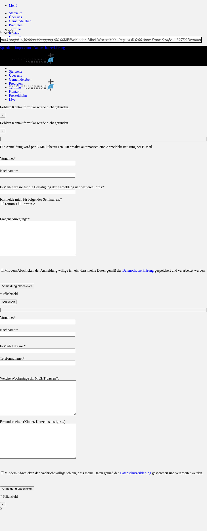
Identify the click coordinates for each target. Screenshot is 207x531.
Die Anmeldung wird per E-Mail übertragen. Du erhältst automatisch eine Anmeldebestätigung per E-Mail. (76, 147)
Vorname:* (8, 158)
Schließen (8, 308)
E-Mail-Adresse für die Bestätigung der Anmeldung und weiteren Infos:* (52, 187)
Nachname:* (9, 171)
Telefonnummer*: (12, 365)
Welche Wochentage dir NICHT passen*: (29, 385)
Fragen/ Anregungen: (15, 219)
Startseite (15, 13)
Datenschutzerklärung (49, 48)
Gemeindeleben (20, 21)
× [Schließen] (3, 115)
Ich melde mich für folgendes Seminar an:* (31, 199)
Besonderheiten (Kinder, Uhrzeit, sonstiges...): (33, 435)
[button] (13, 5)
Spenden (6, 48)
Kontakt (15, 33)
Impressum (23, 48)
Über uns (15, 17)
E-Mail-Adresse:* (13, 353)
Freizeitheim (18, 95)
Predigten (16, 25)
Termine (15, 29)
